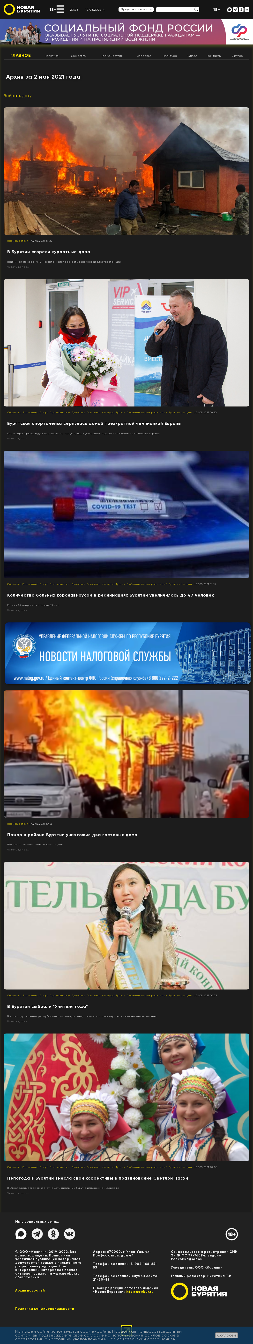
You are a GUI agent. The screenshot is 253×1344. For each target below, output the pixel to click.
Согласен (226, 1335)
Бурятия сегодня (181, 412)
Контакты (214, 56)
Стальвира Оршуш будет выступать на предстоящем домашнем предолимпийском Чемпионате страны (83, 433)
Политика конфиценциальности (44, 1308)
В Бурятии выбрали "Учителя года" (47, 1006)
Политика (52, 56)
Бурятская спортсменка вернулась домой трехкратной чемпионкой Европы (94, 423)
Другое (237, 56)
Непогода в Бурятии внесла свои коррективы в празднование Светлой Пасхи (97, 1178)
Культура (170, 56)
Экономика (30, 412)
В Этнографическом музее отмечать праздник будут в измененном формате (63, 1188)
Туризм (121, 412)
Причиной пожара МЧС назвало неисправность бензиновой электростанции (64, 261)
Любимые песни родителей (147, 412)
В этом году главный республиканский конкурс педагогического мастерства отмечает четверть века (82, 1016)
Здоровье (144, 56)
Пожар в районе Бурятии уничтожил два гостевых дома (72, 834)
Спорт (192, 56)
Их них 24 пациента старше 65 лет (33, 605)
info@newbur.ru (140, 1291)
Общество (78, 56)
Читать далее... (18, 267)
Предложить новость (136, 9)
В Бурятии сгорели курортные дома (48, 251)
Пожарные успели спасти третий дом (35, 844)
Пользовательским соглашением (142, 1339)
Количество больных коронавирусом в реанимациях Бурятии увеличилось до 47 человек (110, 595)
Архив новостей (30, 1290)
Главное (20, 55)
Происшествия (112, 56)
